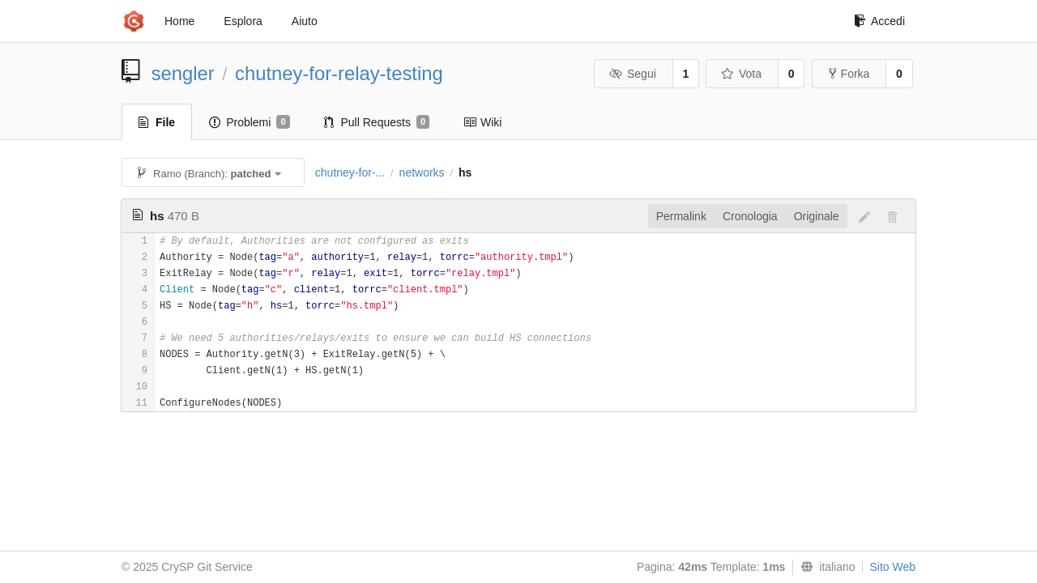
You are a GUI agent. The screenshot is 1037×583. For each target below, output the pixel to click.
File (157, 122)
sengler (183, 73)
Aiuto (305, 21)
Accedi (879, 21)
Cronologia (750, 216)
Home (179, 21)
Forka (849, 73)
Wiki (482, 122)
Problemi (249, 122)
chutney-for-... (350, 172)
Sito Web (892, 566)
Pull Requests (377, 122)
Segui (631, 73)
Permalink (681, 216)
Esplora (243, 21)
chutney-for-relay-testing (339, 73)
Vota (741, 73)
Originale (816, 216)
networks (422, 172)
